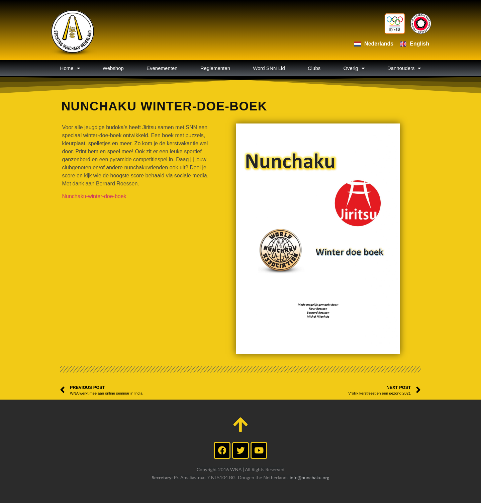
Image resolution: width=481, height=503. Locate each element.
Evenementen (162, 68)
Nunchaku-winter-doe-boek (94, 196)
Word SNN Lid (269, 68)
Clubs (314, 68)
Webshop (113, 68)
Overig (353, 68)
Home (70, 68)
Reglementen (215, 68)
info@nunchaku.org (309, 477)
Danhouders (404, 68)
